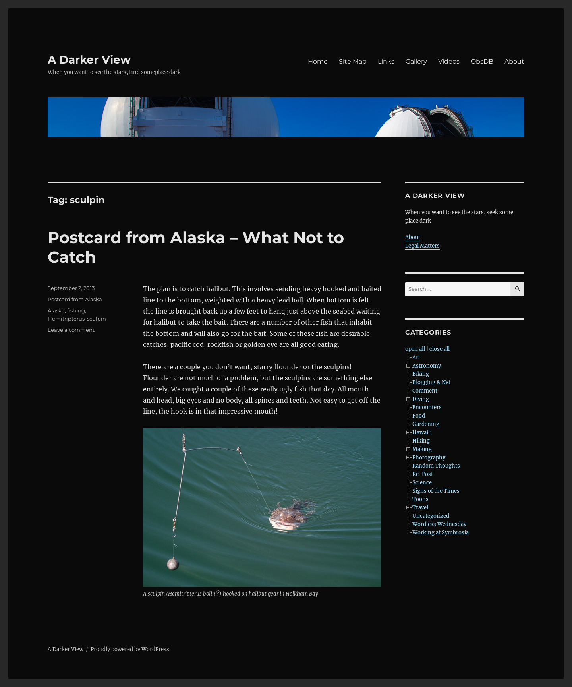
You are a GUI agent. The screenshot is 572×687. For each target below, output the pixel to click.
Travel (420, 507)
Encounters (427, 407)
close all (439, 349)
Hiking (421, 440)
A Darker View (89, 59)
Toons (420, 499)
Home (318, 61)
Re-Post (422, 474)
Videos (449, 61)
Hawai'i (422, 432)
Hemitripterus (66, 318)
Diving (420, 399)
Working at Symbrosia (440, 532)
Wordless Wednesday (439, 524)
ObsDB (482, 61)
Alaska (56, 310)
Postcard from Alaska (75, 299)
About (514, 61)
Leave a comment (71, 330)
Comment (424, 390)
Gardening (425, 424)
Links (386, 61)
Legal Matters (422, 245)
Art (416, 357)
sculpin (96, 318)
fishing (76, 310)
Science (422, 482)
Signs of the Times (436, 491)
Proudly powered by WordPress (130, 649)
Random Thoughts (436, 466)
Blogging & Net (431, 382)
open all (415, 349)
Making (422, 449)
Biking (420, 374)
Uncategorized (430, 516)
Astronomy (426, 365)
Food (418, 415)
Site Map (353, 61)
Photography (428, 457)
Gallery (416, 61)
